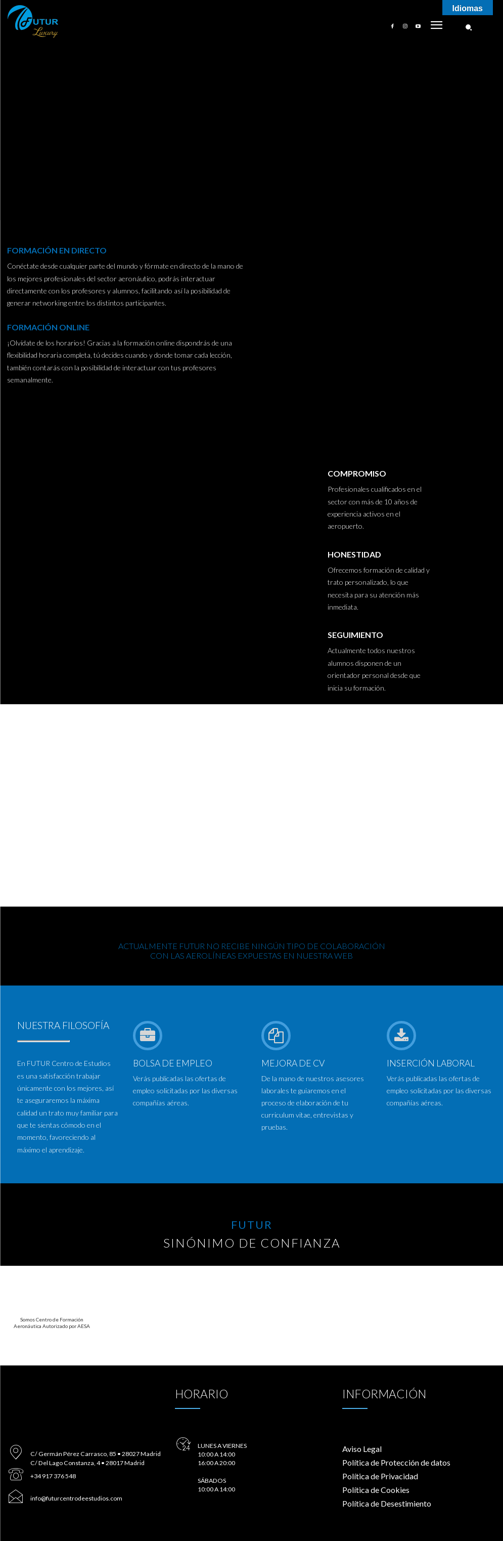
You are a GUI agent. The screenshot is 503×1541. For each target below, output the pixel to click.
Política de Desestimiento (386, 1503)
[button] (469, 27)
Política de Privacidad (380, 1476)
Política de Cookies (375, 1489)
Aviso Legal (362, 1448)
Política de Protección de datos (396, 1462)
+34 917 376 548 (52, 1473)
